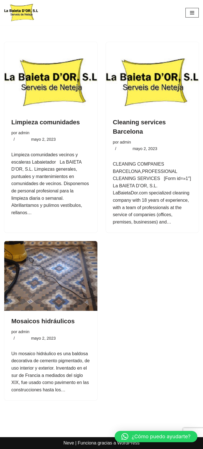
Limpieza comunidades (45, 122)
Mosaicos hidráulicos (43, 321)
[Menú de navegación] (192, 13)
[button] (156, 436)
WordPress (128, 443)
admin (23, 133)
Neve (68, 443)
